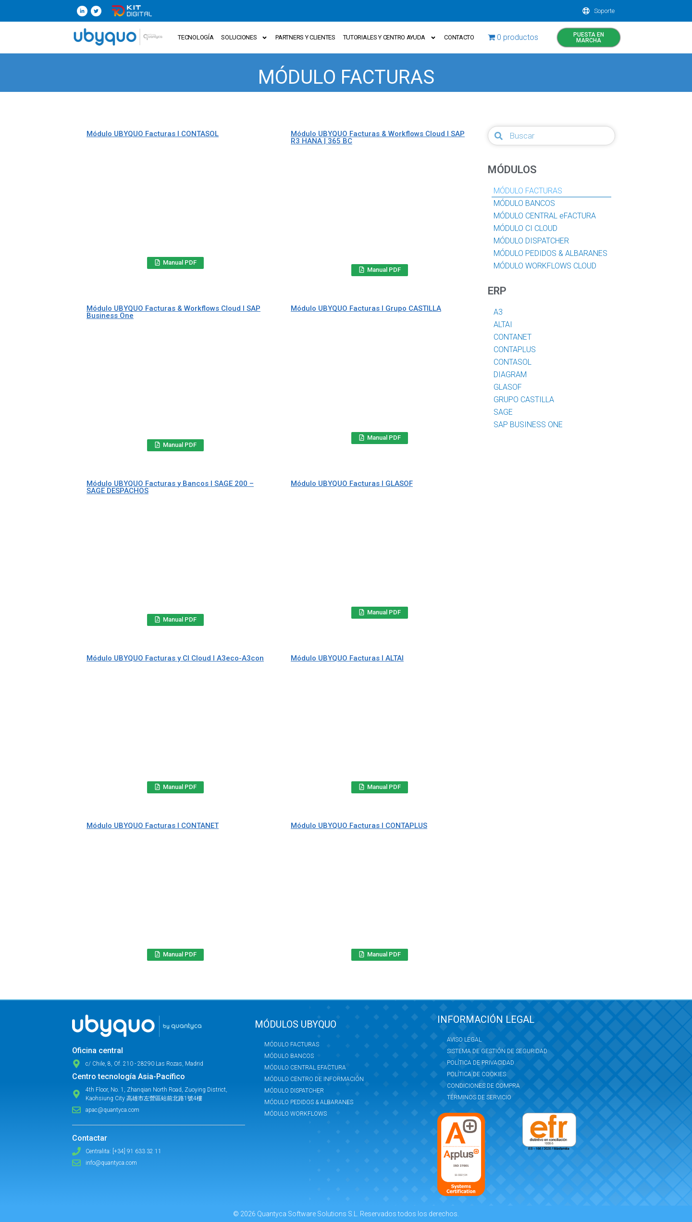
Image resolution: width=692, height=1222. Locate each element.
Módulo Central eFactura (305, 1067)
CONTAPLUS (515, 349)
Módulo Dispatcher (294, 1090)
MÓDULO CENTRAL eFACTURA (545, 215)
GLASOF (508, 387)
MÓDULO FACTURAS (528, 190)
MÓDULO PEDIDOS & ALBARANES (550, 253)
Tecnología (195, 37)
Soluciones (244, 38)
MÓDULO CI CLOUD (525, 228)
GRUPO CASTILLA (524, 399)
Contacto (459, 37)
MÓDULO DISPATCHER (531, 240)
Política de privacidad (480, 1062)
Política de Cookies (476, 1074)
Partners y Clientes (305, 37)
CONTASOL (512, 362)
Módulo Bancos (289, 1056)
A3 (498, 312)
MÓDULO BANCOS (524, 203)
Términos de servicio (479, 1097)
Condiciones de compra (483, 1085)
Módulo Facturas (291, 1044)
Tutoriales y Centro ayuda (390, 38)
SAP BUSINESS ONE (528, 424)
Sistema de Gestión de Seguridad (497, 1051)
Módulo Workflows (295, 1113)
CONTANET (512, 337)
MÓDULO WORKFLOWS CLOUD (545, 265)
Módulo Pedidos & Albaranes (308, 1102)
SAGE (503, 412)
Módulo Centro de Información (314, 1079)
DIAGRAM (510, 374)
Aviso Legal (464, 1039)
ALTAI (503, 324)
